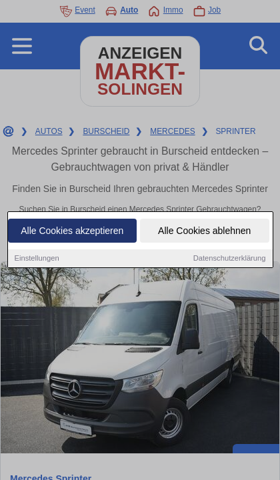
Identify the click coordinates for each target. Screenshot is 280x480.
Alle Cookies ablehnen (204, 231)
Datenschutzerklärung (229, 259)
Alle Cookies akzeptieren (72, 231)
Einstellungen (37, 259)
